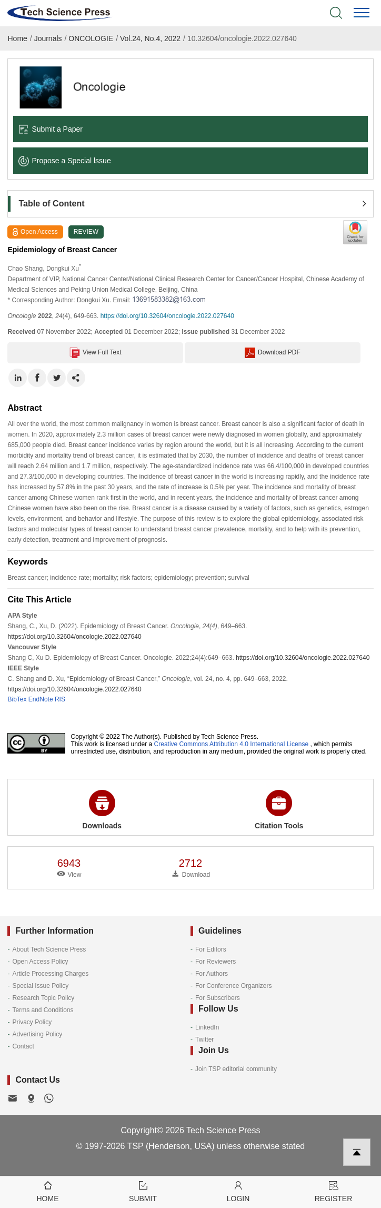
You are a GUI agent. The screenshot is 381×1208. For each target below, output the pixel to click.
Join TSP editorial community (236, 1069)
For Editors (210, 949)
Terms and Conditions (42, 1010)
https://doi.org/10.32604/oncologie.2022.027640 (167, 316)
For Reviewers (215, 961)
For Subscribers (217, 998)
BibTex (16, 699)
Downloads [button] (102, 810)
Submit (142, 1191)
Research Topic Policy (43, 998)
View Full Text (95, 353)
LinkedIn (207, 1027)
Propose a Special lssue (64, 160)
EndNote (40, 699)
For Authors (211, 973)
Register (333, 1191)
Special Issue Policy (40, 985)
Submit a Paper (50, 129)
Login (238, 1191)
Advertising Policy (37, 1034)
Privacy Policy (32, 1022)
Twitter (204, 1039)
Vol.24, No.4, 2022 (150, 38)
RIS (60, 699)
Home (17, 38)
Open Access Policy (40, 961)
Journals (48, 38)
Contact (23, 1046)
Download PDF (272, 353)
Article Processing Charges (50, 973)
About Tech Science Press (49, 949)
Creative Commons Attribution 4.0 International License (231, 744)
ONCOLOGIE (90, 38)
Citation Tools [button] (279, 810)
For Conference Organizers (233, 985)
